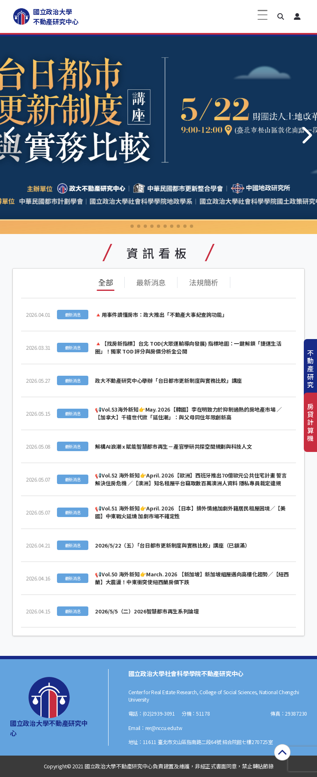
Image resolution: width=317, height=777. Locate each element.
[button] (280, 16)
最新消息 (151, 282)
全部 (105, 282)
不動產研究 (310, 368)
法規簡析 (203, 282)
